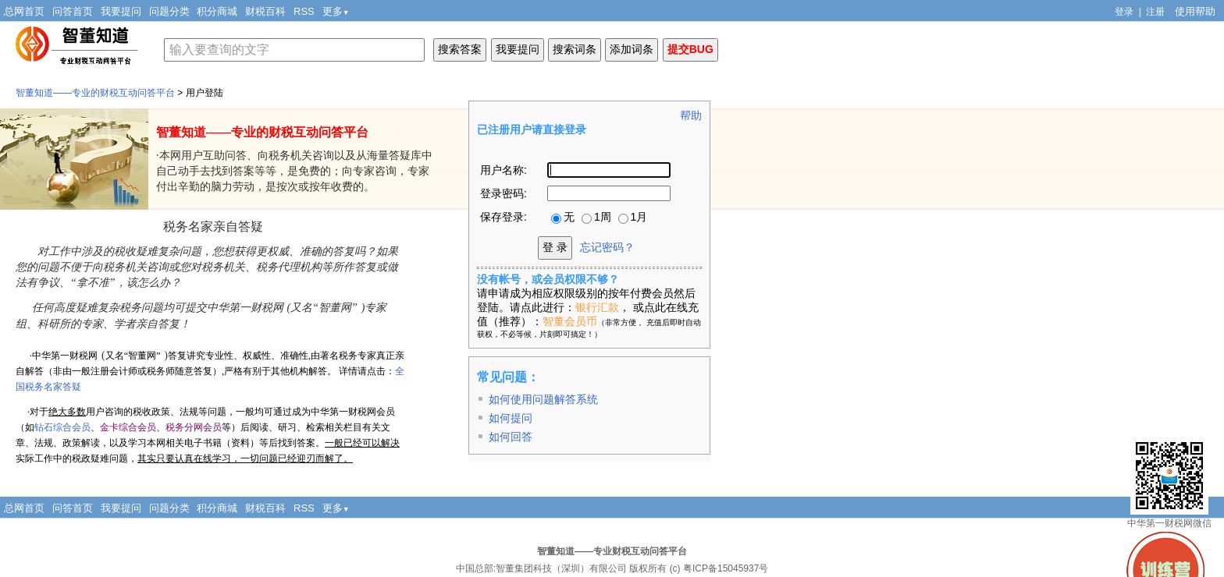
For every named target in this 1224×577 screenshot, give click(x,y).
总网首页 (24, 11)
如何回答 (510, 436)
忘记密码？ (607, 247)
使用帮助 (1195, 11)
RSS (304, 11)
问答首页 (72, 11)
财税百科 (265, 11)
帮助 (691, 115)
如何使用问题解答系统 (543, 399)
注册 (1155, 11)
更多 (336, 11)
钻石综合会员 (62, 427)
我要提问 (121, 11)
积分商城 (217, 11)
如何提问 (510, 418)
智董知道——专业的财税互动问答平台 (95, 92)
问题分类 (169, 11)
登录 (1124, 11)
